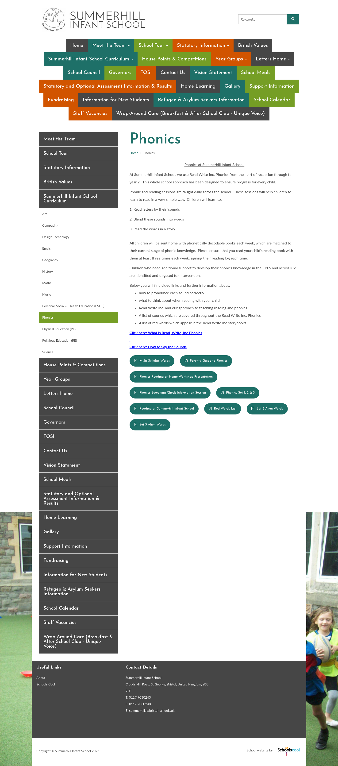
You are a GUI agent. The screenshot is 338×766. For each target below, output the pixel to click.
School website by (274, 750)
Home (76, 45)
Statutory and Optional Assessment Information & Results (107, 86)
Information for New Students (116, 99)
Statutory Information (203, 45)
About (40, 678)
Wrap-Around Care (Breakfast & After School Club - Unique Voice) (190, 113)
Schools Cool (45, 684)
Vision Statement (213, 72)
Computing (50, 225)
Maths (46, 283)
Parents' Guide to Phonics (208, 361)
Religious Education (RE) (59, 340)
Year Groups (231, 59)
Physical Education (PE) (59, 329)
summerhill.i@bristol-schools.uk (151, 710)
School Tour (153, 45)
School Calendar (272, 99)
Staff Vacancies (90, 113)
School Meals (255, 72)
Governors (120, 72)
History (47, 271)
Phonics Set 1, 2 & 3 (240, 393)
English (47, 248)
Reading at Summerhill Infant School (166, 408)
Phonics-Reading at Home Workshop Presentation (176, 377)
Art (44, 214)
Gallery (232, 86)
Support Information (272, 86)
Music (46, 294)
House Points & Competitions (174, 59)
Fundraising (61, 99)
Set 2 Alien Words (270, 408)
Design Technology (55, 237)
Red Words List (225, 408)
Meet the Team (111, 45)
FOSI (146, 72)
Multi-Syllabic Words (154, 361)
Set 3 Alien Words (152, 424)
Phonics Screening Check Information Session (172, 393)
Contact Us (173, 72)
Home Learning (198, 86)
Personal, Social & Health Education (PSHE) (73, 306)
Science (47, 352)
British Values (253, 45)
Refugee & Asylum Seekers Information (201, 99)
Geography (50, 260)
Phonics (48, 317)
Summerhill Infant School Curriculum (90, 59)
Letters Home (273, 59)
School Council (84, 72)
